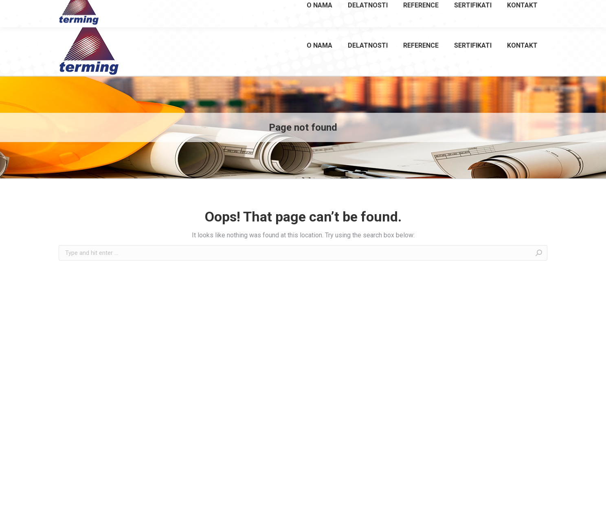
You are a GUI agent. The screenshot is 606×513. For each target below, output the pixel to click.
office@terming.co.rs (515, 7)
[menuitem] (319, 45)
